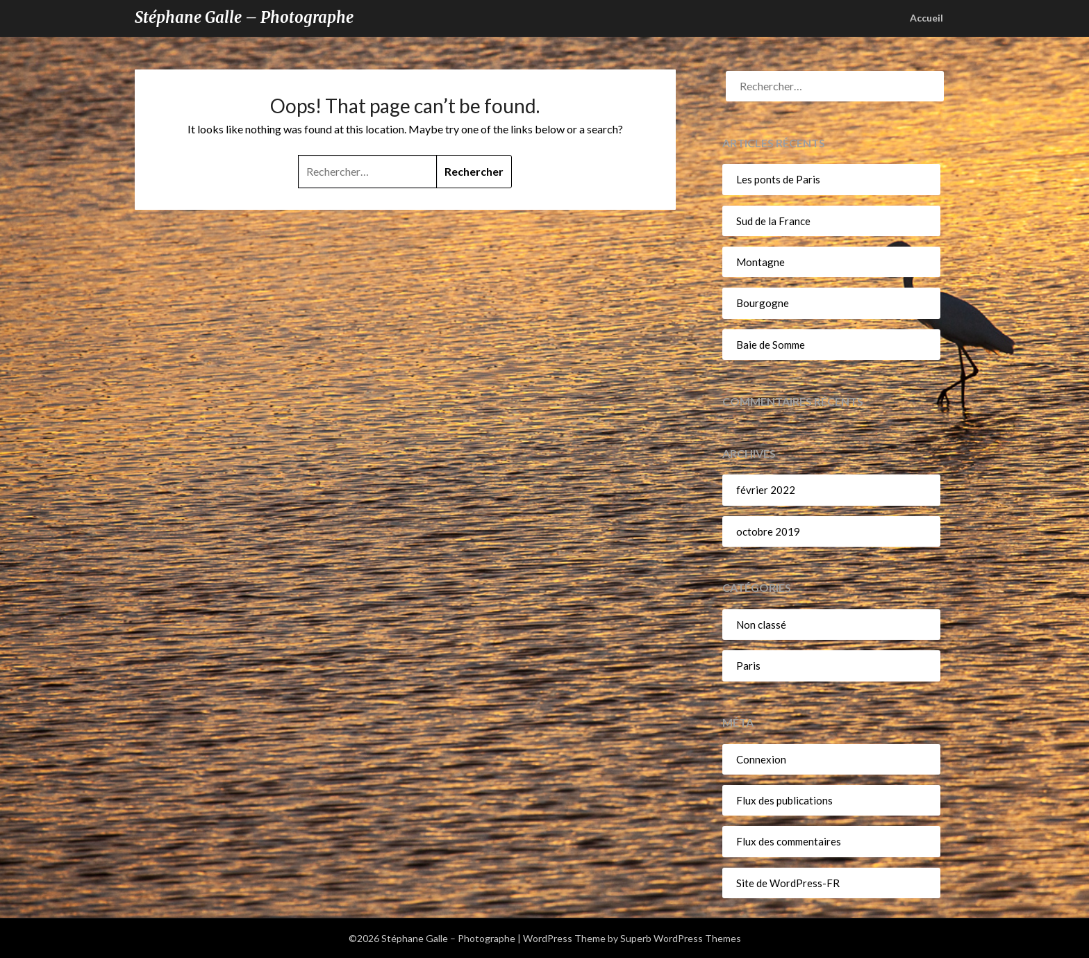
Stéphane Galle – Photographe (244, 17)
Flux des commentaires (788, 841)
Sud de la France (773, 221)
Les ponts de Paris (778, 179)
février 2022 (765, 490)
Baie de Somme (770, 344)
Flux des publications (784, 800)
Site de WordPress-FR (788, 883)
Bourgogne (762, 303)
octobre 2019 (768, 531)
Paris (748, 665)
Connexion (761, 759)
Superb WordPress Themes (680, 938)
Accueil (926, 18)
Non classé (761, 624)
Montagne (760, 262)
